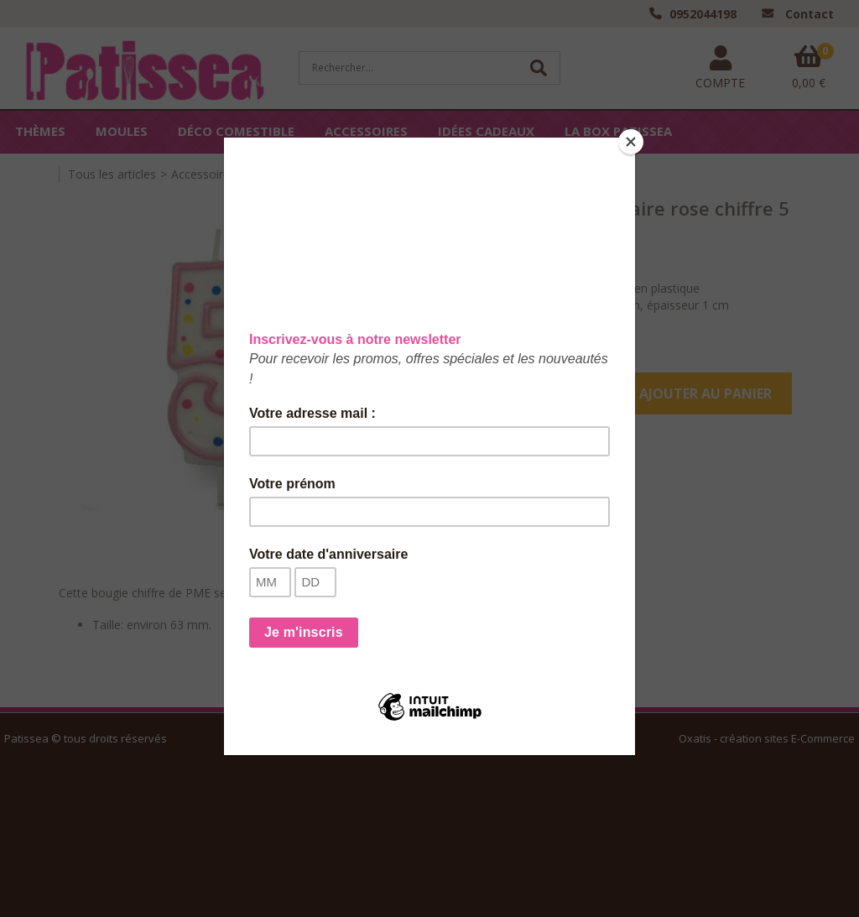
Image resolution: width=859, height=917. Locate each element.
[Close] (630, 141)
